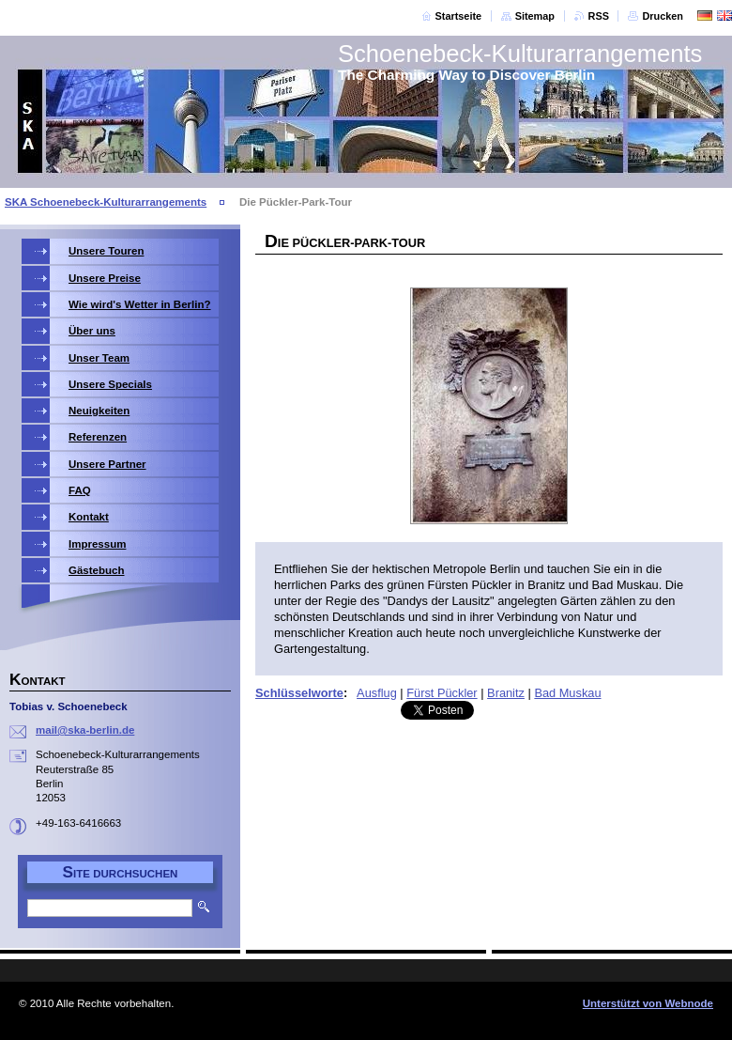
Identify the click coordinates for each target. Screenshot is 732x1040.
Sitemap (535, 16)
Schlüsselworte (299, 693)
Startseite (458, 16)
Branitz (506, 693)
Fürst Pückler (441, 693)
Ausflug (377, 693)
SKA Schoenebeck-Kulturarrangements (105, 202)
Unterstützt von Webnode (648, 1003)
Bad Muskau (567, 693)
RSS (598, 16)
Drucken (662, 16)
